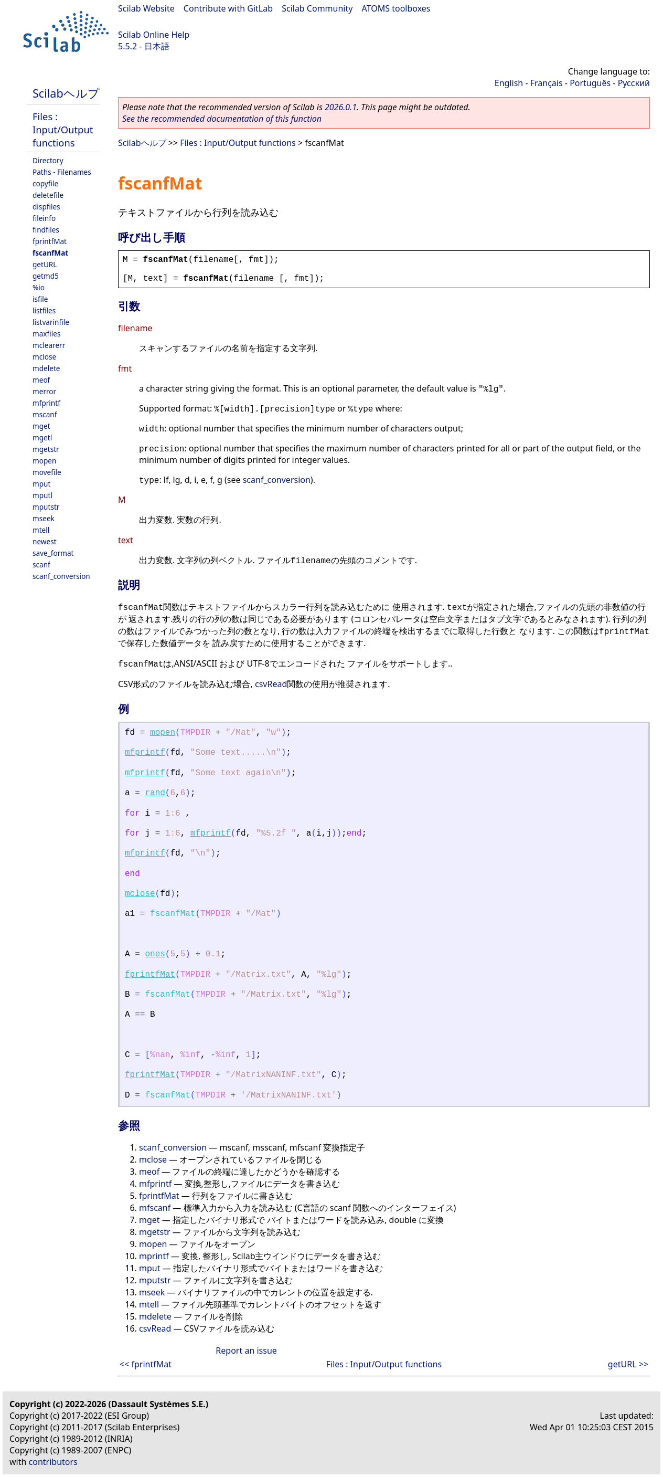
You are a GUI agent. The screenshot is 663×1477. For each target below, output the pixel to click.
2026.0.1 (341, 107)
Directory (48, 160)
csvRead (271, 684)
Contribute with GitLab (228, 8)
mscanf (45, 414)
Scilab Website (146, 8)
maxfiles (46, 334)
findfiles (46, 230)
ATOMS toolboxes (396, 8)
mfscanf (154, 1208)
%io (39, 287)
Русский (634, 83)
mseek (44, 518)
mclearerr (49, 345)
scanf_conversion (61, 576)
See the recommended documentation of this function (222, 118)
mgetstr (46, 449)
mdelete (46, 368)
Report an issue (246, 1350)
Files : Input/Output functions (63, 129)
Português (590, 83)
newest (45, 541)
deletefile (48, 195)
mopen (44, 461)
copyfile (45, 183)
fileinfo (44, 218)
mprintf (154, 1256)
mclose (44, 357)
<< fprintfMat (146, 1364)
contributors (53, 1462)
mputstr (46, 507)
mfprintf (46, 403)
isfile (40, 299)
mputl (42, 495)
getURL (45, 264)
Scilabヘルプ (66, 93)
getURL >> (628, 1364)
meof (41, 380)
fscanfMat (50, 253)
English (509, 83)
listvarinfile (51, 322)
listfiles (44, 310)
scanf (41, 564)
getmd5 (46, 276)
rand (155, 793)
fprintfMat (50, 241)
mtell (41, 530)
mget (41, 426)
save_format (53, 553)
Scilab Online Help (153, 34)
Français (546, 83)
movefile (47, 472)
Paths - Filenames (62, 172)
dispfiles (46, 207)
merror (44, 391)
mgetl (42, 437)
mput (41, 484)
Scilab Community (317, 8)
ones (155, 954)
